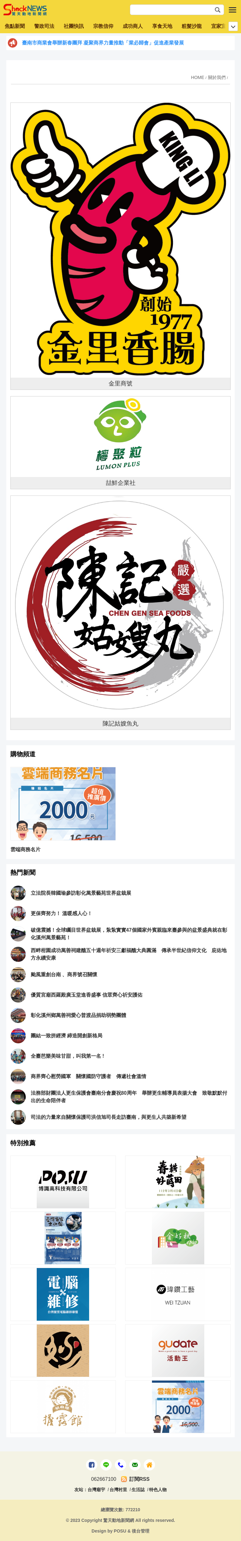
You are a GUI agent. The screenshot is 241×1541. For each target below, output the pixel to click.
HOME (197, 77)
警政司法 (44, 26)
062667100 (103, 1479)
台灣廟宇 (96, 1489)
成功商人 (133, 26)
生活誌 (138, 1489)
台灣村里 (118, 1489)
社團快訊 (74, 26)
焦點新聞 (15, 26)
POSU (120, 1530)
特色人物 (158, 1489)
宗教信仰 (103, 26)
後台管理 (140, 1530)
